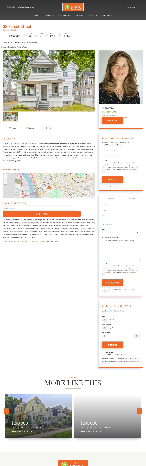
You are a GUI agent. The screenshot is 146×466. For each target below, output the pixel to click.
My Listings (105, 115)
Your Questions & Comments (111, 238)
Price (103, 316)
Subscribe (112, 180)
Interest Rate (106, 333)
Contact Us (111, 199)
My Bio (126, 117)
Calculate (112, 345)
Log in (129, 7)
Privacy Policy (128, 290)
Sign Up (134, 7)
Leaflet (77, 197)
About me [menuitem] (49, 15)
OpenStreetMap (85, 197)
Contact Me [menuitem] (92, 15)
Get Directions (85, 208)
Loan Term (105, 311)
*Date (103, 221)
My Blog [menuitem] (79, 15)
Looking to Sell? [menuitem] (64, 15)
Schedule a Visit (130, 199)
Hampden (25, 235)
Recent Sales (112, 115)
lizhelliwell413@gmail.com (26, 7)
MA (18, 235)
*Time (103, 229)
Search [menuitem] (36, 15)
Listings (12, 235)
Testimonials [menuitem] (107, 15)
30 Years (113, 311)
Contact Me (112, 120)
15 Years (121, 311)
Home (5, 235)
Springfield (34, 235)
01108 (42, 235)
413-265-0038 (10, 7)
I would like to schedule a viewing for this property (121, 250)
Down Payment (106, 325)
